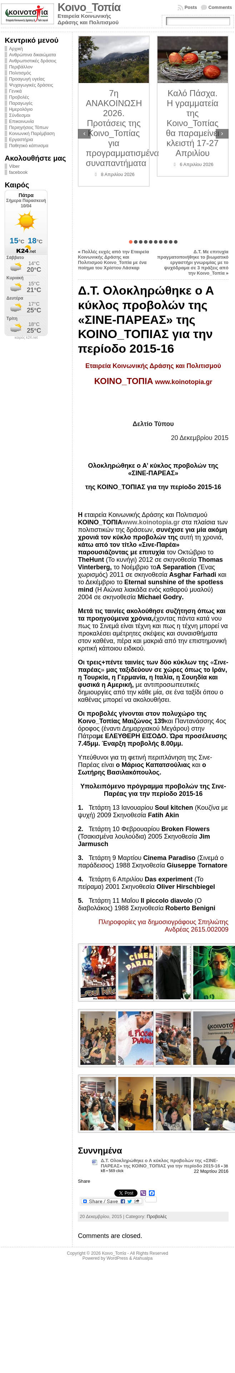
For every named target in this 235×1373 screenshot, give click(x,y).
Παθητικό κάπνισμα (28, 145)
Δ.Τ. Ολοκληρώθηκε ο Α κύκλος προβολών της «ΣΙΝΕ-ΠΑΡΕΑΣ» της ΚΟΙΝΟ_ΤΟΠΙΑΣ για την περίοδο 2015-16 (160, 1163)
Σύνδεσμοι (19, 115)
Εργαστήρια (21, 139)
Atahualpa (142, 1258)
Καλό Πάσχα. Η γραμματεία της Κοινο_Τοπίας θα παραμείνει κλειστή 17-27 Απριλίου (192, 123)
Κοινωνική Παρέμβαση (32, 133)
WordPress (117, 1258)
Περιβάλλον (20, 66)
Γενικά (15, 91)
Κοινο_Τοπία (89, 7)
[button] (130, 242)
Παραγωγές (20, 103)
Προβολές (19, 97)
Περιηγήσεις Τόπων (28, 127)
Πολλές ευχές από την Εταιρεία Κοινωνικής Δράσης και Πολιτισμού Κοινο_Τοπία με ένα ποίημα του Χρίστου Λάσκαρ (113, 259)
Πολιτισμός (20, 73)
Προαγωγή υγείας (27, 79)
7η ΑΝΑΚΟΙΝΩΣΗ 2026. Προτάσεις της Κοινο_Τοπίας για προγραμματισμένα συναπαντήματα (122, 128)
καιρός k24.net (26, 338)
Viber (14, 166)
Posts (191, 7)
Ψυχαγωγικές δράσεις (31, 85)
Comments (220, 7)
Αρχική (16, 48)
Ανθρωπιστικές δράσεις (32, 60)
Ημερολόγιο (20, 109)
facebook (18, 172)
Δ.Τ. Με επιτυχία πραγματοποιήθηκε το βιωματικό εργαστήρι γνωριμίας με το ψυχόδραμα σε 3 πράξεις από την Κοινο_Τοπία (193, 262)
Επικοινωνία (21, 121)
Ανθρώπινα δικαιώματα (32, 54)
